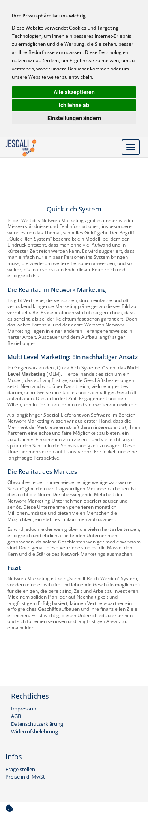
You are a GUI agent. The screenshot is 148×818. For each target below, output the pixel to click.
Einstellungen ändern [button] (74, 118)
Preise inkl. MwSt (25, 777)
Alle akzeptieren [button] (74, 92)
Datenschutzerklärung (37, 724)
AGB (16, 716)
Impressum (24, 709)
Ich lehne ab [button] (74, 105)
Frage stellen (20, 769)
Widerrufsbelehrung (34, 732)
